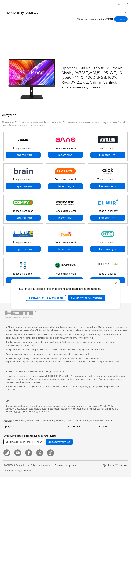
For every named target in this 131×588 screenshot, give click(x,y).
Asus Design (103, 436)
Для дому (8, 447)
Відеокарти (9, 519)
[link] (66, 4)
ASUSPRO (102, 442)
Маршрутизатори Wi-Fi (46, 460)
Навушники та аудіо (44, 514)
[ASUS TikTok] (50, 564)
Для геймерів (10, 468)
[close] (115, 283)
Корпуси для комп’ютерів (16, 524)
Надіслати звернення (76, 465)
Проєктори (9, 488)
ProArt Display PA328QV (21, 13)
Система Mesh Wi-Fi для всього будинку (46, 466)
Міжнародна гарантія (77, 495)
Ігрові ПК (8, 498)
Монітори (8, 483)
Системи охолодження (15, 529)
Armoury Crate (104, 467)
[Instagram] (6, 564)
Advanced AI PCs (105, 462)
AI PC (99, 431)
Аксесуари (9, 473)
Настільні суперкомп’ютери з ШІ (45, 492)
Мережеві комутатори (45, 473)
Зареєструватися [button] (59, 553)
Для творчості (10, 457)
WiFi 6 (37, 455)
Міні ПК (7, 504)
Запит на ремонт (74, 475)
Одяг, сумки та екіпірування (41, 526)
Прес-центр (72, 449)
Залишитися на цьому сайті (46, 297)
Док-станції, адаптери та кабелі (46, 534)
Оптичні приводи (43, 431)
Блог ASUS (102, 457)
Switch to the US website (86, 297)
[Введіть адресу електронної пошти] (23, 553)
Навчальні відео (74, 490)
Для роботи (9, 452)
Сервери (38, 478)
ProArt (59, 420)
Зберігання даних (43, 436)
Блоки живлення (12, 534)
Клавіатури (40, 504)
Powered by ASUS (106, 447)
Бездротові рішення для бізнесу (46, 484)
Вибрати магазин (104, 420)
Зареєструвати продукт (78, 480)
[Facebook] (28, 564)
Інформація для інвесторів (73, 443)
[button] (4, 4)
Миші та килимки (43, 509)
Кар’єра (70, 455)
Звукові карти (10, 540)
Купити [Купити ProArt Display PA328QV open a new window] (121, 19)
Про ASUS (71, 431)
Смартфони (9, 437)
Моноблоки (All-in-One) (15, 493)
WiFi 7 (37, 450)
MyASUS (70, 501)
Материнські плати (13, 514)
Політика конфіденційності (17, 581)
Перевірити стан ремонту (79, 485)
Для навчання (10, 462)
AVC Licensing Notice (107, 452)
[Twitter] (39, 564)
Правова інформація (65, 576)
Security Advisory (74, 506)
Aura (99, 472)
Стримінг (38, 519)
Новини (70, 436)
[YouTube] (17, 564)
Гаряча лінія (72, 470)
